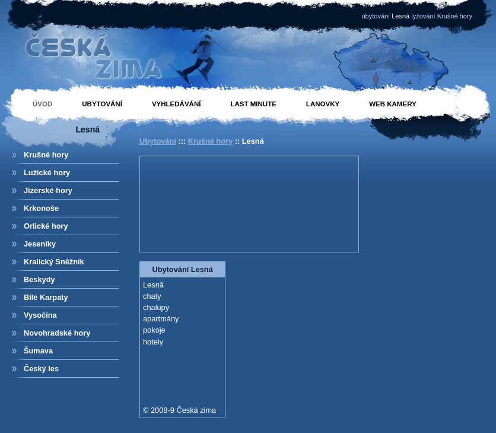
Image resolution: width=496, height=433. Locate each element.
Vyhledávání (176, 104)
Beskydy (39, 279)
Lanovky (322, 104)
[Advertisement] (196, 202)
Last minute (253, 104)
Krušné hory (46, 154)
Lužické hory (47, 172)
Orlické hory (46, 226)
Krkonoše (41, 208)
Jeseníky (40, 243)
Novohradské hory (57, 332)
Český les (41, 368)
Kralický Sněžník (54, 261)
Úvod (42, 104)
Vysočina (40, 315)
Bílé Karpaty (46, 297)
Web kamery (392, 104)
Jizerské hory (48, 190)
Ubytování (102, 104)
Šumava (38, 350)
